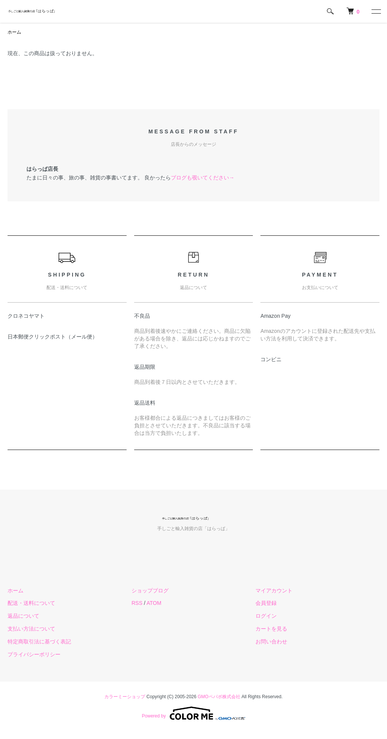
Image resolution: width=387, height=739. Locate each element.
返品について (23, 616)
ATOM (154, 603)
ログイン (266, 616)
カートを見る (271, 629)
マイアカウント (274, 590)
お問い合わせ (271, 642)
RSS (137, 603)
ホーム (14, 32)
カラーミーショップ (124, 696)
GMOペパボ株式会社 (219, 696)
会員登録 (266, 603)
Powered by (193, 713)
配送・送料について (31, 603)
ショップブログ (150, 590)
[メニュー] (375, 11)
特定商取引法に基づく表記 (39, 642)
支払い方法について (31, 629)
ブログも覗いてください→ (202, 178)
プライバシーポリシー (34, 654)
